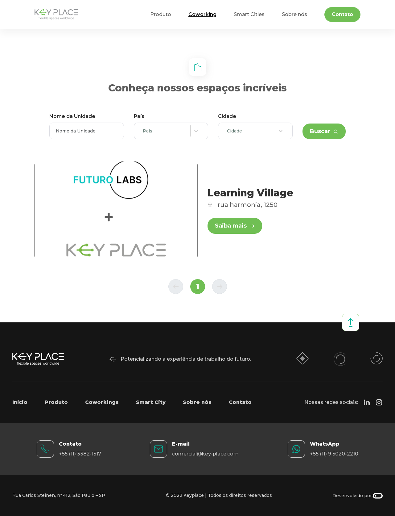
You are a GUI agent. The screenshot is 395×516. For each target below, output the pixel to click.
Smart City (151, 402)
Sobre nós (197, 402)
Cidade (227, 116)
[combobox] (144, 131)
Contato (342, 14)
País (139, 116)
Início (19, 402)
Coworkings (102, 402)
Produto (56, 402)
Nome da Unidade (72, 116)
